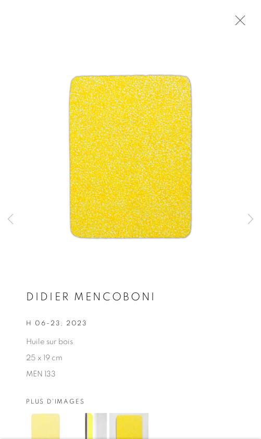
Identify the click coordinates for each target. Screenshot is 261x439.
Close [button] (237, 23)
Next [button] (250, 219)
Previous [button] (10, 219)
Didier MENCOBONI (91, 298)
